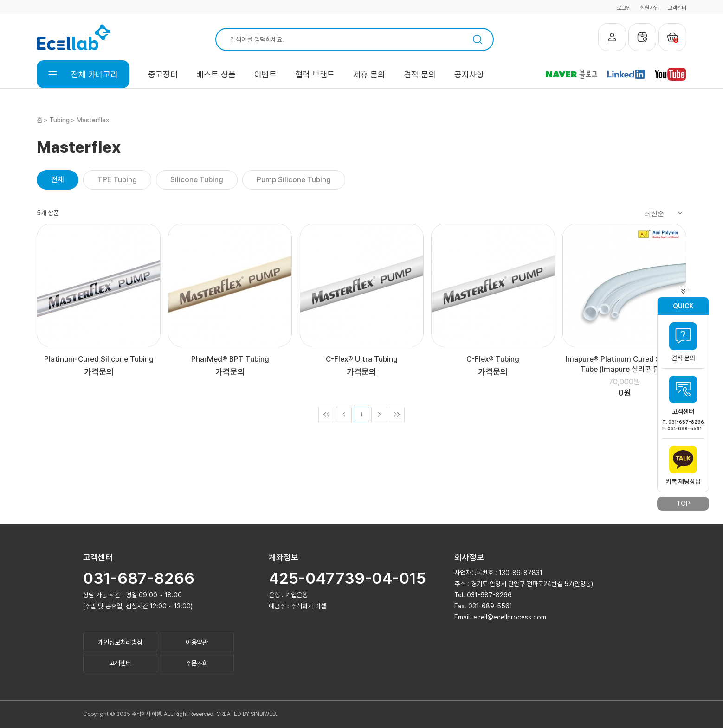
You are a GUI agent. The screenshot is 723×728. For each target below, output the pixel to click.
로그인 (624, 8)
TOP (683, 503)
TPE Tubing (117, 179)
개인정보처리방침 (120, 642)
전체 (57, 179)
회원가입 (649, 8)
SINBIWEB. (264, 714)
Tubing (59, 120)
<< (326, 414)
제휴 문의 (369, 74)
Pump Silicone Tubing (294, 179)
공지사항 (469, 74)
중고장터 (163, 74)
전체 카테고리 (83, 74)
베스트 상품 (216, 74)
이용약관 (197, 642)
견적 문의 (420, 74)
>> (397, 414)
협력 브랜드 (315, 74)
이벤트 (265, 74)
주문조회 (197, 663)
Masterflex (93, 120)
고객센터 (677, 8)
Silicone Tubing (196, 179)
